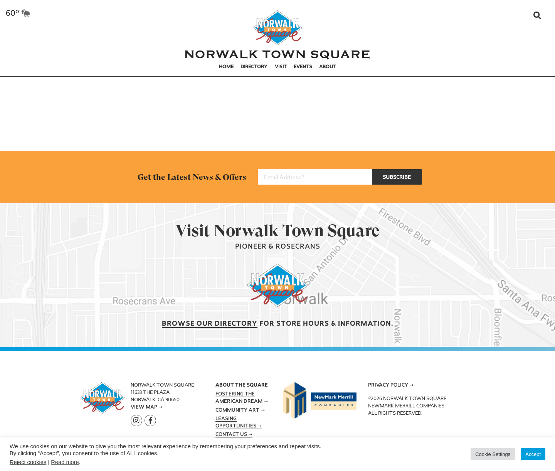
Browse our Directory (209, 324)
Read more (65, 462)
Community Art (237, 410)
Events (303, 67)
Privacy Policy (388, 385)
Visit (281, 67)
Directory (253, 67)
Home (226, 67)
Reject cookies (28, 462)
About (327, 67)
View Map (144, 407)
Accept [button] (533, 454)
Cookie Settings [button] (492, 454)
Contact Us (231, 434)
